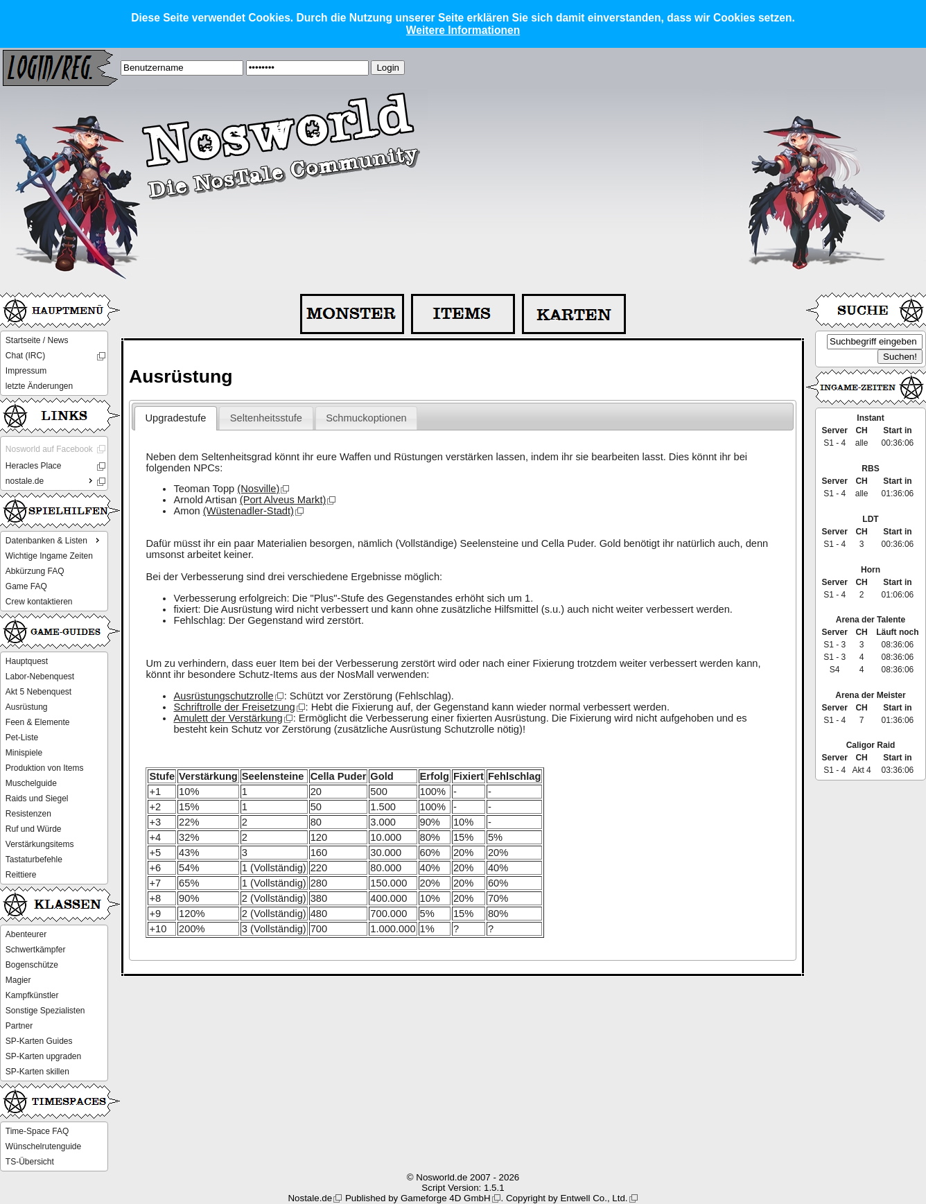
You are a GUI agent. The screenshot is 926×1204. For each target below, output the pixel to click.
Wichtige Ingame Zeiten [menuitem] (49, 556)
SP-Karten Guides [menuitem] (39, 1041)
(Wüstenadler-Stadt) (248, 510)
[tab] (175, 418)
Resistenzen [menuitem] (28, 814)
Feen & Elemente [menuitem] (38, 722)
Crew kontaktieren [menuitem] (39, 602)
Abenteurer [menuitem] (26, 934)
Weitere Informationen (463, 30)
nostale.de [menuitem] (51, 480)
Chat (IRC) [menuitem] (25, 355)
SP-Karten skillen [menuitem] (37, 1071)
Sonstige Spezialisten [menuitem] (45, 1010)
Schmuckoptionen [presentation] (366, 418)
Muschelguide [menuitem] (31, 783)
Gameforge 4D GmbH (446, 1198)
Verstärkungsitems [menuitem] (40, 844)
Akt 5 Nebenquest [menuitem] (38, 692)
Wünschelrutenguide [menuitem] (43, 1146)
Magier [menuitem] (18, 980)
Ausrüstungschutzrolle (223, 695)
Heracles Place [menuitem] (34, 466)
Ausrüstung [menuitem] (27, 707)
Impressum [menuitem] (26, 371)
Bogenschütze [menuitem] (32, 965)
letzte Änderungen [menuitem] (39, 386)
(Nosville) (258, 488)
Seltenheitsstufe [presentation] (266, 418)
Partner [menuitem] (19, 1026)
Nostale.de (310, 1198)
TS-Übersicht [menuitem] (30, 1162)
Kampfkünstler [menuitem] (32, 995)
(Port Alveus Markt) (283, 499)
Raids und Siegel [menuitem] (37, 798)
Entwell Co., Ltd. (593, 1198)
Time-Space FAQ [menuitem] (37, 1131)
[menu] (54, 363)
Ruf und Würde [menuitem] (34, 829)
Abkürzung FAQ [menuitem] (35, 571)
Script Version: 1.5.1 (462, 1188)
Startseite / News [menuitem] (37, 340)
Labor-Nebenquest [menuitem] (40, 676)
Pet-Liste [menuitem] (22, 737)
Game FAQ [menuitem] (26, 586)
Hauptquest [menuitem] (27, 661)
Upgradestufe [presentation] (176, 418)
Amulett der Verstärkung (227, 718)
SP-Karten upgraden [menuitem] (43, 1056)
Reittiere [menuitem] (21, 875)
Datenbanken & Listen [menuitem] (54, 540)
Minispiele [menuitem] (24, 753)
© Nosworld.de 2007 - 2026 (463, 1177)
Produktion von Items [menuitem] (45, 768)
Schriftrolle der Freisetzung (234, 707)
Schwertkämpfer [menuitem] (36, 949)
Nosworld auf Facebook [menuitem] (49, 449)
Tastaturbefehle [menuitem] (34, 859)
